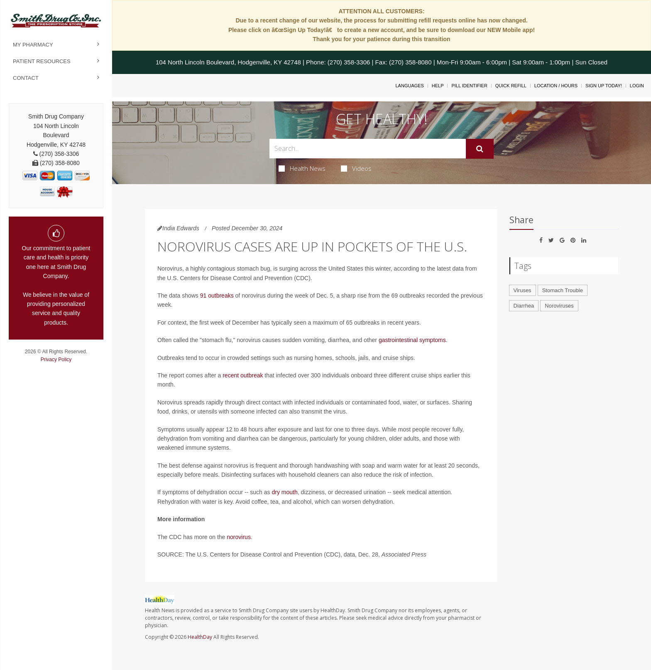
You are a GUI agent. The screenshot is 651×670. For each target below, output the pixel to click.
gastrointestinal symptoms (412, 340)
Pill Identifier (469, 85)
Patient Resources (42, 61)
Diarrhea (524, 306)
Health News (302, 168)
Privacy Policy (56, 359)
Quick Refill (510, 85)
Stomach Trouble (562, 290)
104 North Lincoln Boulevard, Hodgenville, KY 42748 (228, 62)
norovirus (239, 537)
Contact (26, 78)
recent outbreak (243, 375)
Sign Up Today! (603, 85)
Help (438, 85)
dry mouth (284, 492)
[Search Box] (367, 148)
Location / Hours (556, 85)
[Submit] (480, 149)
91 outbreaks (217, 295)
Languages (409, 85)
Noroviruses (559, 306)
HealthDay (200, 636)
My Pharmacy (33, 45)
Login (637, 85)
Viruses (522, 290)
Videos (356, 168)
